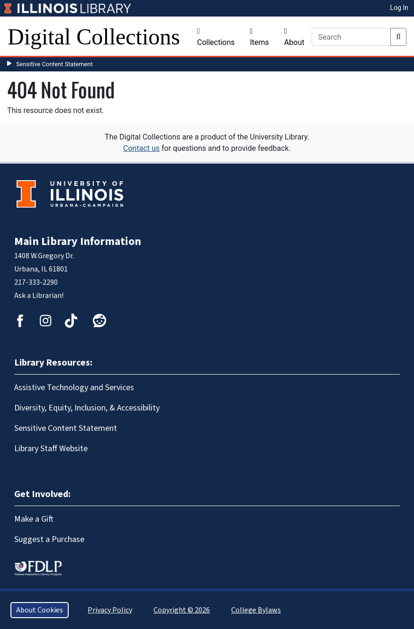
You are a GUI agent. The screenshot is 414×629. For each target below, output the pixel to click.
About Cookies (39, 610)
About (294, 37)
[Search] (351, 37)
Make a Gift (34, 519)
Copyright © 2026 (181, 610)
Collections (216, 37)
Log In (399, 7)
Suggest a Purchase (49, 539)
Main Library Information (77, 241)
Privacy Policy (110, 610)
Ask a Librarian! (38, 295)
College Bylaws (256, 610)
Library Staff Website (51, 448)
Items (259, 37)
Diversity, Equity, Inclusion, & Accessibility (87, 408)
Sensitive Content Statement (54, 64)
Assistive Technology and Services (74, 387)
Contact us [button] (141, 148)
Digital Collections (94, 36)
